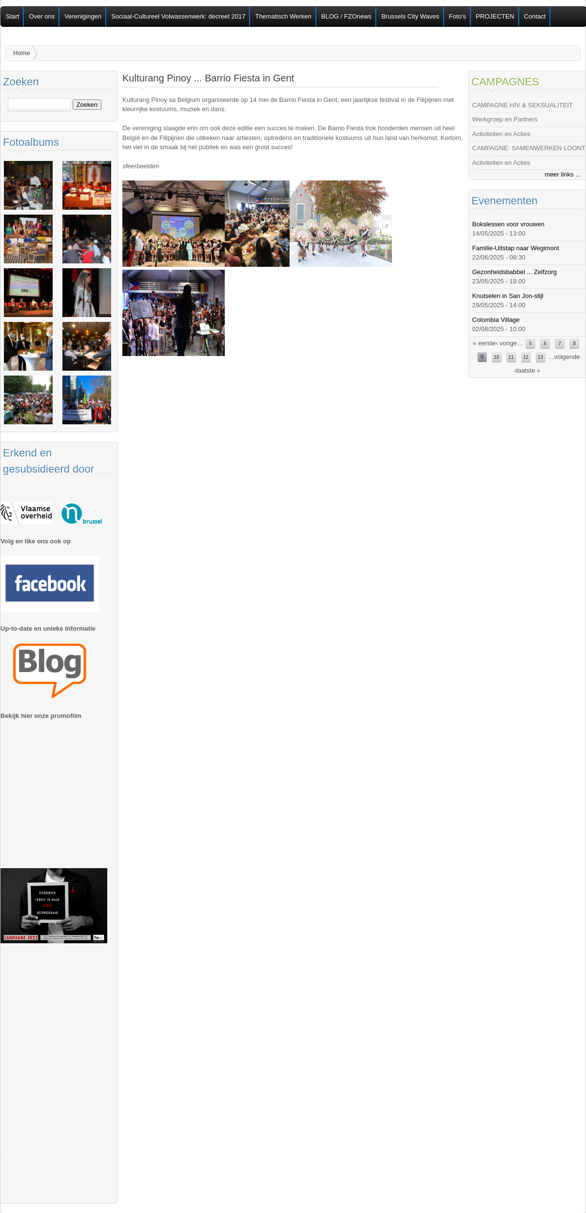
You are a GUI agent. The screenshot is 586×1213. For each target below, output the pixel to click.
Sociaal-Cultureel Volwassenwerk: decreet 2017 (178, 16)
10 (496, 357)
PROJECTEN (495, 16)
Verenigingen (82, 16)
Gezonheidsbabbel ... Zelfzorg (514, 272)
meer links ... (563, 174)
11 (511, 357)
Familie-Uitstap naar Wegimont (515, 248)
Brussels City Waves (410, 16)
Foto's (457, 16)
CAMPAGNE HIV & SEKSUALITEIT (522, 105)
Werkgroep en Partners (505, 119)
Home (21, 53)
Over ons (42, 16)
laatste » (528, 370)
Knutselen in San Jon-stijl (508, 295)
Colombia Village (496, 319)
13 (540, 357)
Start (12, 16)
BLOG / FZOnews (346, 16)
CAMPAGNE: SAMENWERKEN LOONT (529, 148)
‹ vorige (506, 343)
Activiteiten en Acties (501, 134)
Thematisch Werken (283, 16)
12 (525, 357)
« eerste (484, 343)
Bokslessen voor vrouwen (508, 224)
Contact (535, 16)
